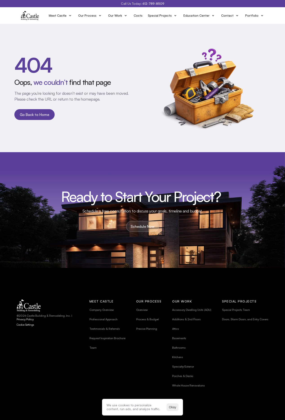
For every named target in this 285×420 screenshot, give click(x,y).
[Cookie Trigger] (25, 324)
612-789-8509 (153, 3)
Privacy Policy (25, 319)
